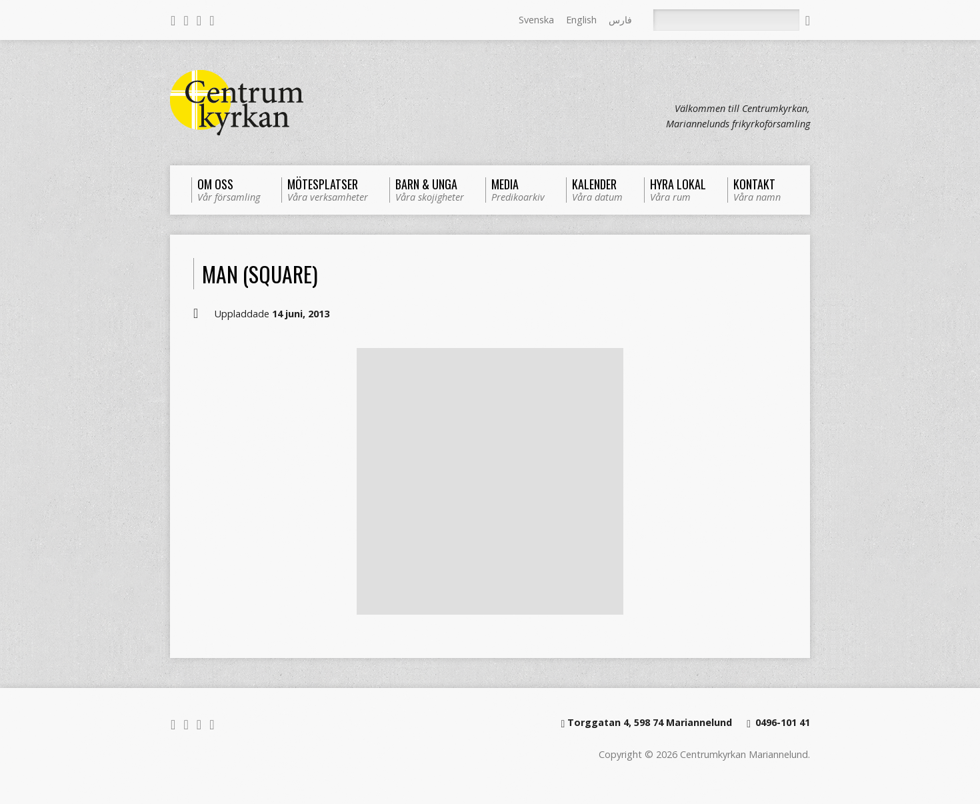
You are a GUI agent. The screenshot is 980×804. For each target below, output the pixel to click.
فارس (620, 19)
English (581, 19)
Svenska (536, 19)
